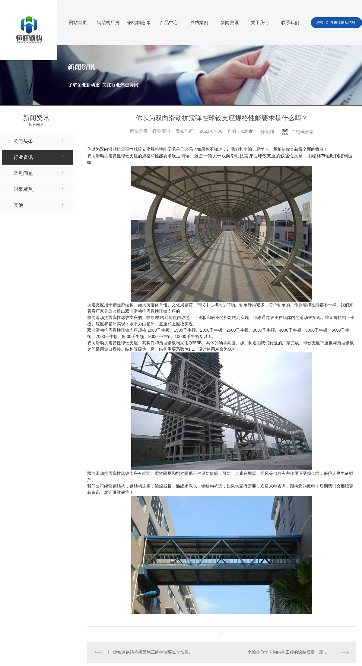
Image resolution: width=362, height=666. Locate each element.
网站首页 (78, 22)
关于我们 (260, 22)
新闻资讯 (230, 22)
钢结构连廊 (138, 22)
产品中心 (169, 22)
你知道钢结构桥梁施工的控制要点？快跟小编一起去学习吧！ (154, 652)
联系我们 (290, 22)
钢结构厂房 (108, 22)
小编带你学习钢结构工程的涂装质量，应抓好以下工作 (298, 652)
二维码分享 (302, 131)
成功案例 (199, 22)
